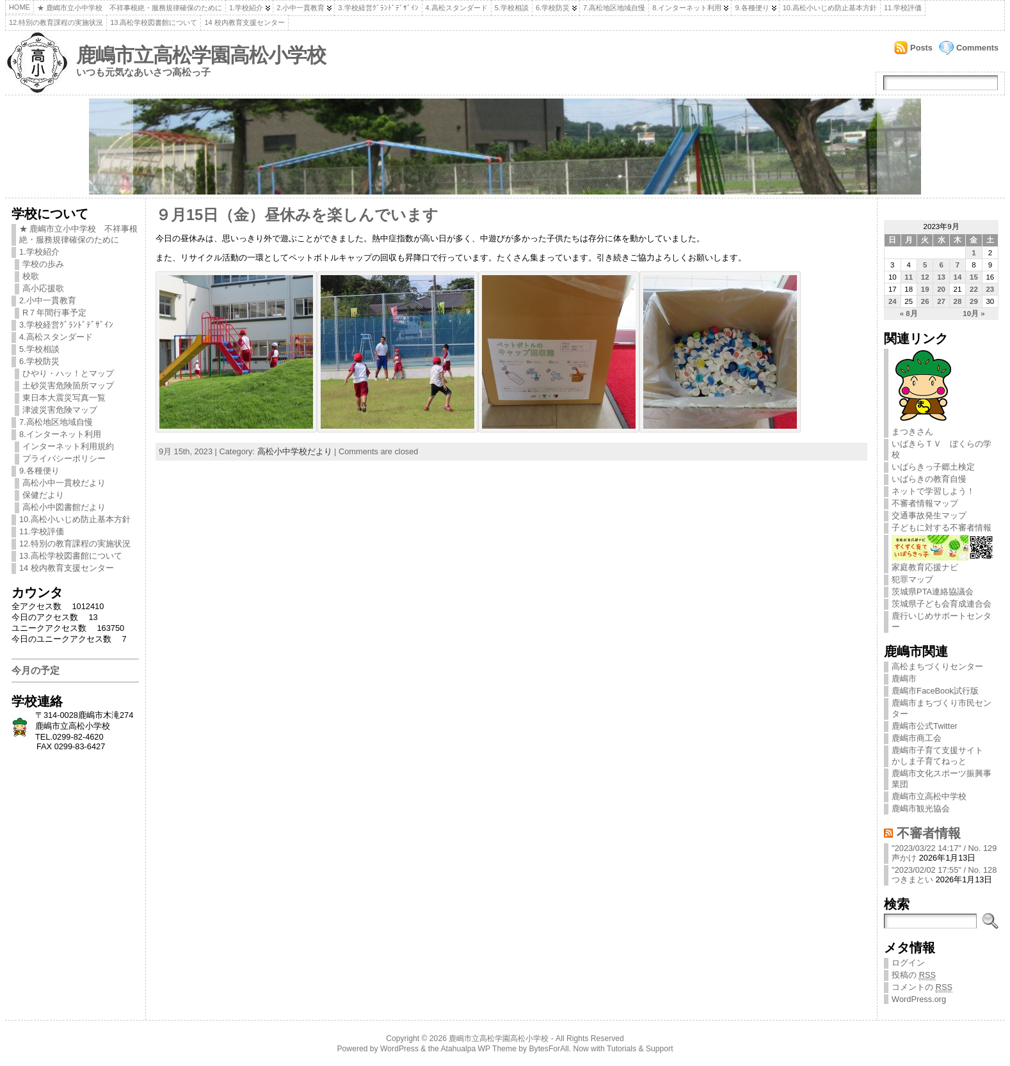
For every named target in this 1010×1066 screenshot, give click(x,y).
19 (925, 289)
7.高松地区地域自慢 (614, 8)
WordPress (399, 1048)
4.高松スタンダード (457, 8)
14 (958, 277)
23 (990, 289)
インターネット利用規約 (68, 446)
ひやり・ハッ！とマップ (68, 373)
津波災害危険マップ (59, 410)
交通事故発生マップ (929, 515)
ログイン (908, 962)
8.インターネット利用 (686, 8)
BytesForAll (549, 1048)
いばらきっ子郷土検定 (933, 467)
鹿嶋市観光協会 (921, 808)
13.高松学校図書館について (153, 22)
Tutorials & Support (640, 1048)
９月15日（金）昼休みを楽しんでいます (297, 215)
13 (941, 277)
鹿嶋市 (904, 678)
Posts (921, 47)
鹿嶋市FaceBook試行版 (935, 691)
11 (908, 277)
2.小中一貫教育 (301, 8)
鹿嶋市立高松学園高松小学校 (201, 55)
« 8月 (909, 313)
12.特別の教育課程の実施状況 (56, 22)
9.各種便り (752, 8)
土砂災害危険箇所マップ (68, 385)
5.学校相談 (512, 8)
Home (19, 7)
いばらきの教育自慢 (929, 479)
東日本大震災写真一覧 (64, 397)
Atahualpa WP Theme (478, 1048)
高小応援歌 (43, 288)
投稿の (914, 975)
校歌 (30, 276)
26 (925, 301)
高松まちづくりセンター (937, 666)
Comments (977, 47)
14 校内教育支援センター (244, 22)
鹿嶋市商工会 (917, 738)
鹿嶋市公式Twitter (925, 726)
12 (925, 277)
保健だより (43, 495)
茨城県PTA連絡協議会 (933, 591)
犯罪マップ (912, 579)
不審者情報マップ (925, 503)
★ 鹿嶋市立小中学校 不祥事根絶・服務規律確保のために (129, 8)
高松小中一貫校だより (64, 483)
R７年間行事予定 (54, 312)
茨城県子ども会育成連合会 (941, 604)
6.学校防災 (553, 8)
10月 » (973, 313)
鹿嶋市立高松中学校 (929, 796)
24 (892, 301)
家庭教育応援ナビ (942, 562)
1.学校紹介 (246, 8)
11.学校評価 (903, 8)
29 (974, 301)
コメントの (922, 987)
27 (941, 301)
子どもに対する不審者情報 (941, 527)
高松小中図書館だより (64, 507)
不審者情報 (929, 832)
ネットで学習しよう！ (933, 491)
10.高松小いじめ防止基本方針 (830, 8)
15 (974, 277)
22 (974, 289)
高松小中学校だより (294, 451)
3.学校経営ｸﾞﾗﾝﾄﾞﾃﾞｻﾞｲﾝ (378, 8)
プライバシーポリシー (64, 458)
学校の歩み (43, 264)
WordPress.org (919, 999)
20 (941, 289)
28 (958, 301)
